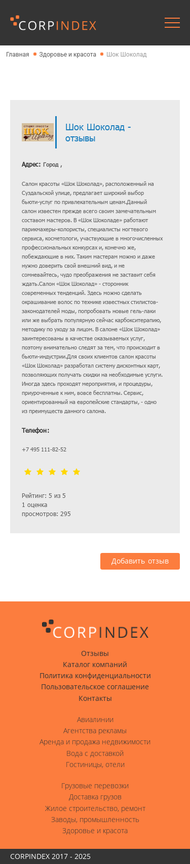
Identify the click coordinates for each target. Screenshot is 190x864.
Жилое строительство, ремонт (95, 808)
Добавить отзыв (140, 561)
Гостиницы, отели (95, 764)
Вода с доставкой (95, 753)
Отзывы (95, 653)
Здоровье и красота (95, 830)
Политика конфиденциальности (95, 675)
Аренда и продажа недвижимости (95, 741)
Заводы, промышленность (95, 819)
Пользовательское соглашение (95, 686)
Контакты (95, 698)
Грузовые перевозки (95, 785)
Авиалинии (95, 719)
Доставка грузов (95, 796)
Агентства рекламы (95, 730)
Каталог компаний (95, 664)
